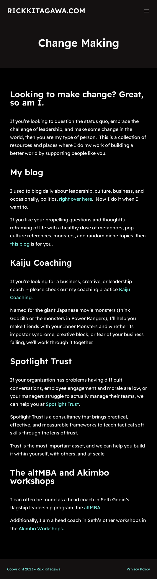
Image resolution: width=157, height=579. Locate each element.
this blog (20, 244)
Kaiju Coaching (41, 262)
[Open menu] (146, 10)
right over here (75, 199)
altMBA (92, 507)
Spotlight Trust (41, 361)
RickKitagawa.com (46, 10)
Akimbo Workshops (41, 528)
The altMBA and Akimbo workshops (59, 476)
